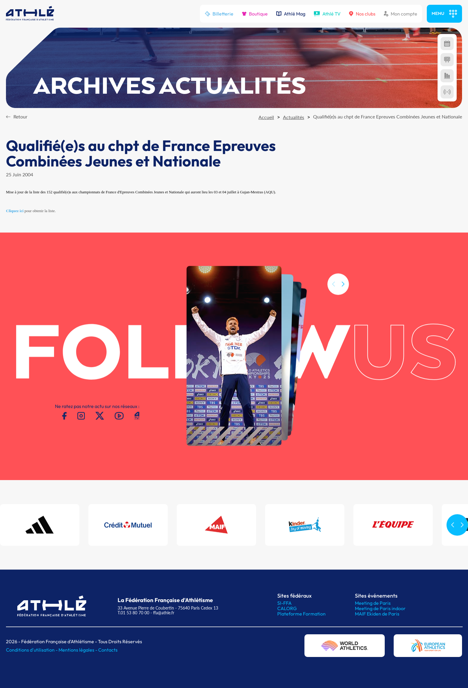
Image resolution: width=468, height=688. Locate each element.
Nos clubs (362, 13)
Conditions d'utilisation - (32, 650)
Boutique (255, 13)
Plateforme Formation (301, 614)
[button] (343, 291)
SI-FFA (284, 603)
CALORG (287, 608)
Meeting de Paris (373, 603)
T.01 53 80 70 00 (133, 612)
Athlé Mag (290, 13)
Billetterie (219, 13)
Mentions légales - (78, 650)
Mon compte (400, 13)
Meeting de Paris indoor (380, 608)
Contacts (108, 650)
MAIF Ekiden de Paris (377, 614)
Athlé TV (327, 13)
